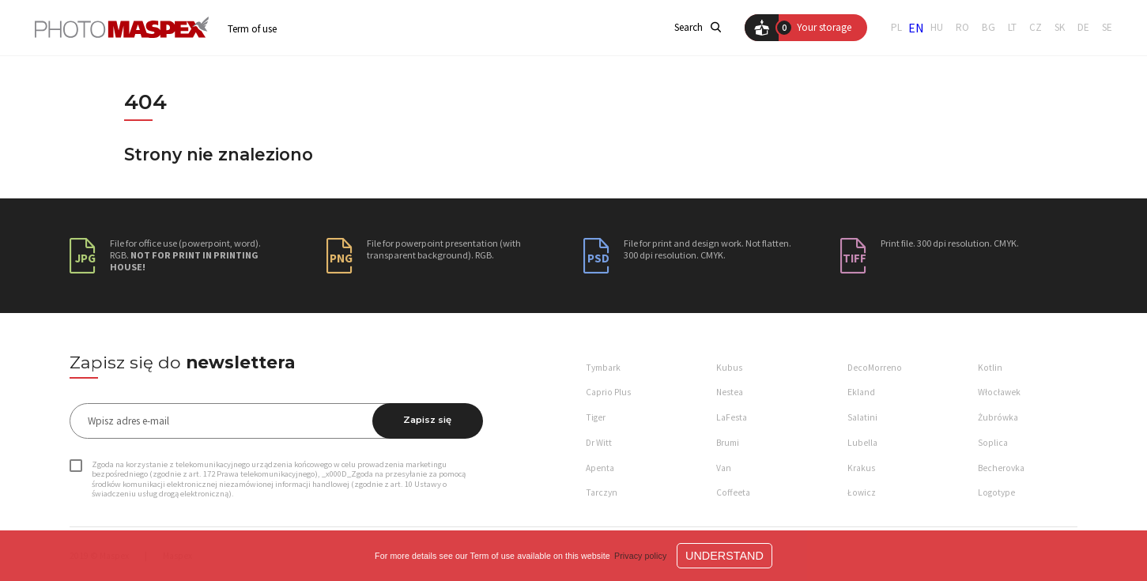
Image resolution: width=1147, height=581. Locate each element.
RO (962, 27)
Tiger (596, 417)
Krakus (861, 467)
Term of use (252, 29)
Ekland (861, 392)
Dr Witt (599, 442)
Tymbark (603, 367)
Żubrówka (998, 417)
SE (1107, 27)
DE (1083, 27)
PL (896, 27)
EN (916, 28)
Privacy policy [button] (640, 555)
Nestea (729, 392)
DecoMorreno (874, 367)
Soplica (993, 442)
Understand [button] (724, 555)
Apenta (600, 467)
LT (1012, 27)
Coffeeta (733, 492)
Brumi (727, 442)
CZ (1035, 27)
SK (1060, 27)
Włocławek (999, 392)
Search (697, 27)
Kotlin (990, 367)
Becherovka (1001, 467)
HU (936, 27)
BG (988, 27)
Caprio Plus (608, 392)
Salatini (862, 417)
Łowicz (861, 492)
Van (723, 467)
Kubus (729, 367)
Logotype (996, 492)
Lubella (862, 442)
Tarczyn (601, 492)
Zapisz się (427, 419)
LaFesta (731, 417)
